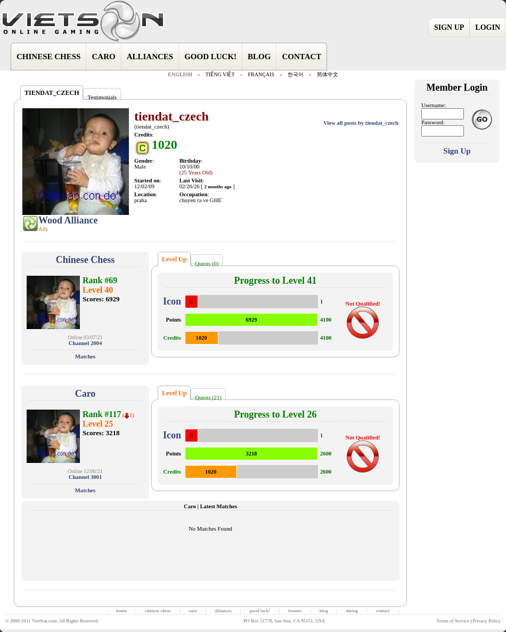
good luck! (259, 610)
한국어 (296, 74)
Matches (85, 356)
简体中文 (327, 74)
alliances (223, 610)
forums (295, 610)
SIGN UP (449, 27)
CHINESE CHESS (48, 56)
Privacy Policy (486, 620)
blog (324, 610)
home (121, 610)
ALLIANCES (150, 56)
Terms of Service (453, 620)
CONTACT (301, 56)
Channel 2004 (85, 343)
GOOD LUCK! (210, 56)
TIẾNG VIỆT (220, 74)
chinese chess (158, 610)
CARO (103, 56)
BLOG (259, 56)
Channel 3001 (85, 477)
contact (383, 610)
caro (193, 610)
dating (352, 610)
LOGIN (487, 27)
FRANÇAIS (261, 74)
